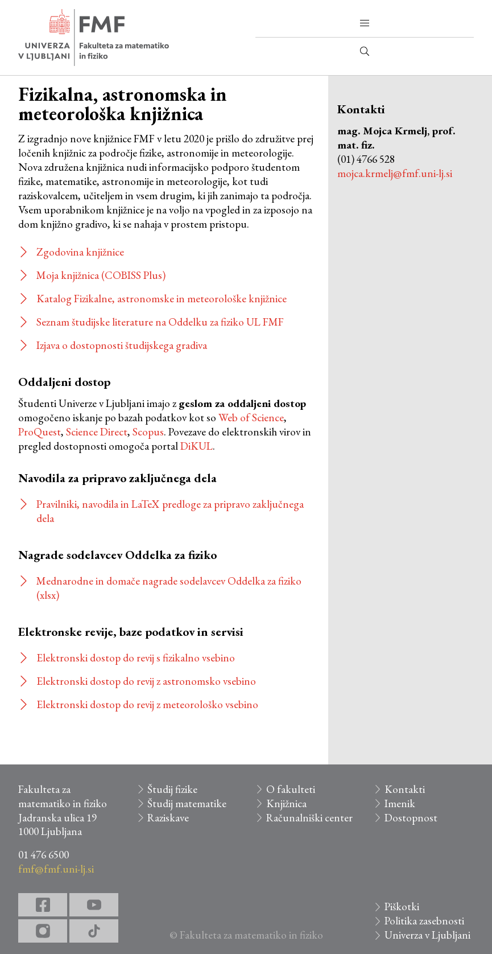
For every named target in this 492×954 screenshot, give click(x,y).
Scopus (148, 432)
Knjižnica (286, 803)
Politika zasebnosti (424, 921)
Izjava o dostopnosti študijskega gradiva (121, 345)
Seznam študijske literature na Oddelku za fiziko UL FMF (160, 322)
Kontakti (404, 789)
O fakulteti (290, 789)
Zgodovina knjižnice (80, 252)
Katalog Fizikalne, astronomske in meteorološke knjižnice (161, 298)
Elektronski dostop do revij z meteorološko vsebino (147, 704)
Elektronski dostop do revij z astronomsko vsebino (146, 681)
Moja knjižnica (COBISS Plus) (101, 275)
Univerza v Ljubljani (427, 935)
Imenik (399, 803)
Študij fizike (172, 789)
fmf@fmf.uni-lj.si (56, 869)
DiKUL (196, 446)
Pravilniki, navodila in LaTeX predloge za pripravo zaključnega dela (170, 511)
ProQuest (39, 432)
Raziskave (168, 818)
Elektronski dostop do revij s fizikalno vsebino (135, 658)
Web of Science (251, 417)
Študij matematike (186, 803)
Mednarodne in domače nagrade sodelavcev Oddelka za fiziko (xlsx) (168, 588)
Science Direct (96, 432)
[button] (364, 23)
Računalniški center (309, 818)
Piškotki (401, 906)
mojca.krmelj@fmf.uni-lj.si (394, 173)
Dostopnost (410, 818)
